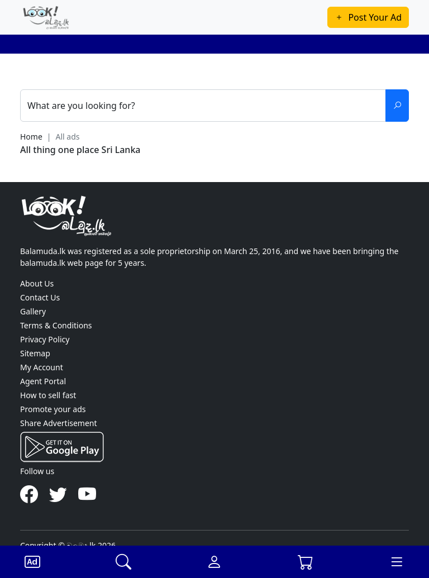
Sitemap (35, 353)
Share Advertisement (58, 423)
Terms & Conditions (56, 325)
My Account (41, 367)
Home (31, 136)
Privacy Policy (44, 339)
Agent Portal (43, 381)
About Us (37, 283)
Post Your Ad (368, 17)
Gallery (33, 311)
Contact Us (40, 297)
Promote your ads (52, 409)
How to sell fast (48, 395)
